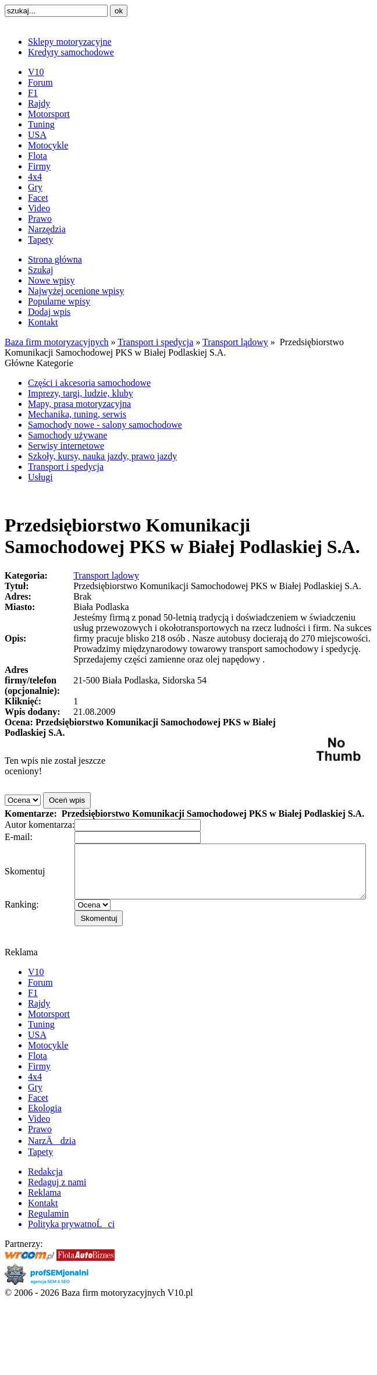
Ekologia (45, 1127)
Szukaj (41, 270)
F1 (33, 93)
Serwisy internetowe (66, 446)
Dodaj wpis (49, 312)
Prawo (40, 219)
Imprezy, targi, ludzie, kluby (80, 393)
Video (39, 208)
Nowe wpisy (51, 280)
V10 (36, 72)
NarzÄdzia (52, 1160)
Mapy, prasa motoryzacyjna (79, 404)
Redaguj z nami (57, 1201)
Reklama (44, 1212)
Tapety (40, 239)
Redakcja (45, 1191)
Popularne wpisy (59, 301)
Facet (38, 198)
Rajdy (39, 103)
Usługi (40, 477)
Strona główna (55, 259)
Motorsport (49, 114)
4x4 (35, 177)
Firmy (39, 166)
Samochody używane (67, 435)
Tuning (41, 124)
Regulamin (48, 1233)
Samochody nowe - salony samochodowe (105, 425)
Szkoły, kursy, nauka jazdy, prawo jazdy (102, 456)
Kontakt (43, 322)
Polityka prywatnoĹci (71, 1243)
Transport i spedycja (155, 342)
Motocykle (48, 145)
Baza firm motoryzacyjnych (57, 342)
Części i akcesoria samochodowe (89, 383)
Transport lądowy (235, 342)
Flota (37, 156)
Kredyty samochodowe (71, 52)
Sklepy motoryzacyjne (70, 42)
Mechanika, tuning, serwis (77, 414)
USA (37, 135)
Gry (35, 187)
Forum (40, 82)
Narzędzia (47, 229)
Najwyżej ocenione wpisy (76, 291)
